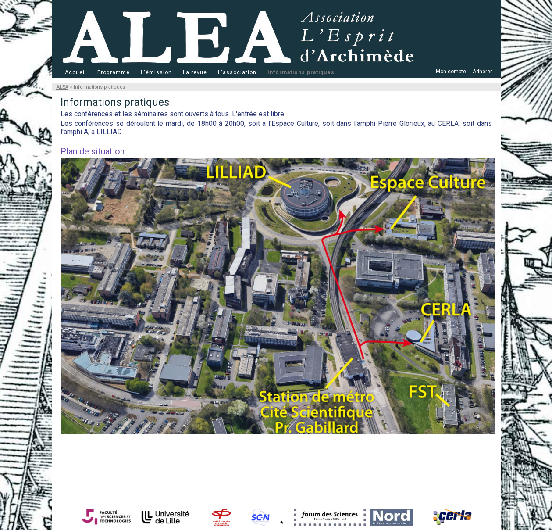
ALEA (62, 87)
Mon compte (451, 71)
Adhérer (482, 71)
